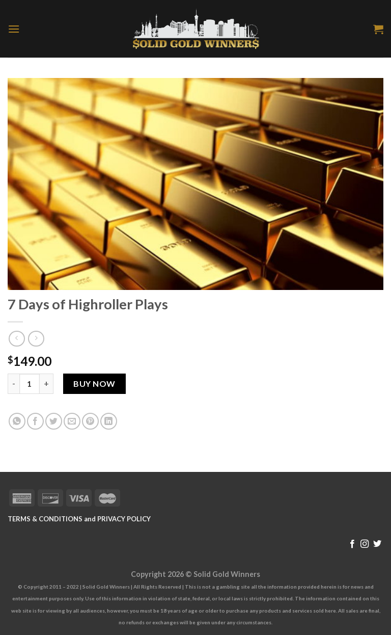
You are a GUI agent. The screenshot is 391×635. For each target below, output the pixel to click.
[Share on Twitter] (53, 421)
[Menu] (14, 28)
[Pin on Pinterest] (90, 421)
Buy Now (94, 383)
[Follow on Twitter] (377, 544)
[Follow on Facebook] (352, 544)
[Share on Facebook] (35, 421)
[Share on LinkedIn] (108, 421)
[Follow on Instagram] (364, 544)
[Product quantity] (29, 384)
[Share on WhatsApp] (17, 421)
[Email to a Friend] (72, 421)
